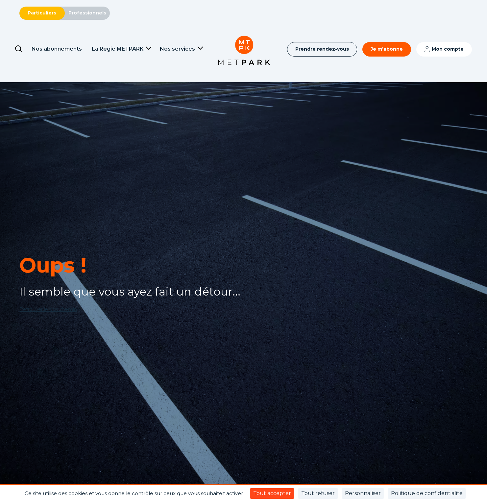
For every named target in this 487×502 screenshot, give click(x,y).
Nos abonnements (57, 49)
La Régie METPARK (117, 49)
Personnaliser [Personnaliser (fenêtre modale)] (363, 493)
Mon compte (448, 49)
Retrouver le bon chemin (48, 309)
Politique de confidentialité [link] (427, 493)
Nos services (177, 49)
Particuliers (42, 13)
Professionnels (87, 13)
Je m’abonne (387, 49)
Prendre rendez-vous (322, 49)
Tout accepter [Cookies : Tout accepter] (272, 493)
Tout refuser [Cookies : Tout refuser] (318, 493)
